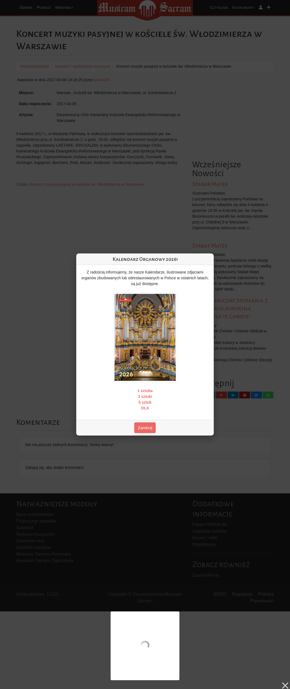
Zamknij (145, 427)
